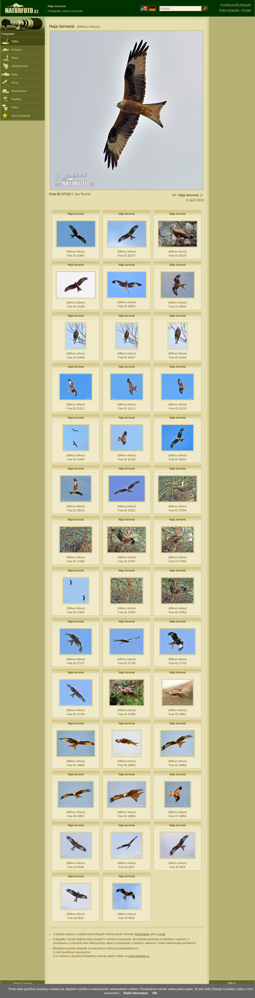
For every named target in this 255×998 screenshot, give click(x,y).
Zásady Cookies (23, 983)
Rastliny (16, 99)
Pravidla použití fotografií (235, 4)
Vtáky (14, 41)
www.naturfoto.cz (138, 955)
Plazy (14, 57)
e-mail (161, 934)
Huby (14, 107)
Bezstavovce (19, 90)
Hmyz (15, 82)
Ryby (14, 74)
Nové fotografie (20, 115)
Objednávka (142, 934)
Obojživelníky (19, 66)
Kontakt (246, 10)
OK (154, 993)
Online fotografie (229, 10)
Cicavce (16, 49)
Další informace (136, 993)
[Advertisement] (231, 98)
